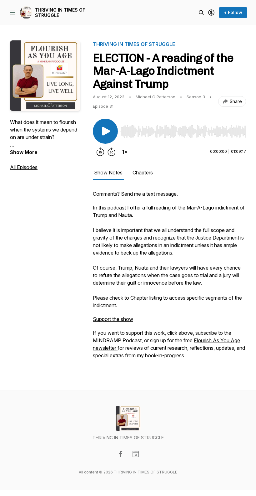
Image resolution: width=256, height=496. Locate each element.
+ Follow (233, 12)
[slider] (183, 131)
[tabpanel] (169, 277)
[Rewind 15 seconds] (100, 151)
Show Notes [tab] (108, 172)
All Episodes (24, 167)
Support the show (113, 319)
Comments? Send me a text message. (135, 194)
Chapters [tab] (143, 172)
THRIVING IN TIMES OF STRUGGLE (60, 12)
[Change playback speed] (124, 151)
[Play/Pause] (105, 131)
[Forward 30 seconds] (111, 151)
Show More (24, 152)
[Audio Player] (183, 129)
